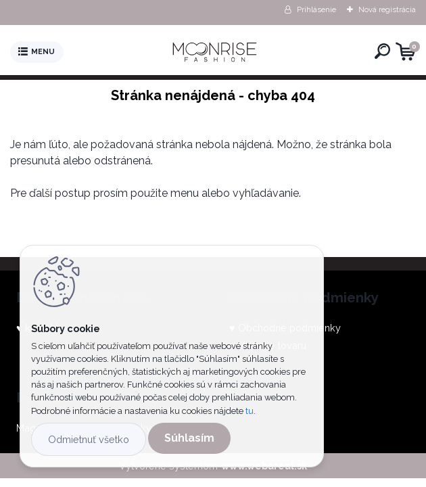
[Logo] (216, 52)
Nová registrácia (387, 9)
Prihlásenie (316, 9)
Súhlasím (189, 438)
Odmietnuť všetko (88, 439)
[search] (382, 51)
